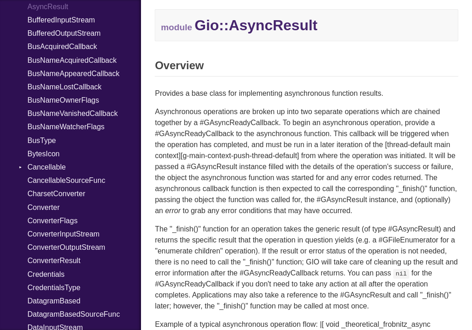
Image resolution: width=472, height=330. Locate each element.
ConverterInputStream (63, 234)
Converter (43, 207)
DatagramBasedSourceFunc (73, 314)
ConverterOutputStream (66, 247)
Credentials (46, 274)
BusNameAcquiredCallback (72, 60)
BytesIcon (43, 154)
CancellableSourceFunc (66, 180)
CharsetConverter (56, 194)
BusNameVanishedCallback (72, 113)
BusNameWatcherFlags (65, 127)
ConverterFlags (52, 221)
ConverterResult (54, 260)
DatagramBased (54, 301)
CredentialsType (54, 288)
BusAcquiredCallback (62, 46)
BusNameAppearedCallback (73, 73)
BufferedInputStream (61, 20)
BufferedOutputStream (64, 33)
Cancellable (46, 167)
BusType (41, 140)
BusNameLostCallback (64, 87)
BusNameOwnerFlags (63, 100)
